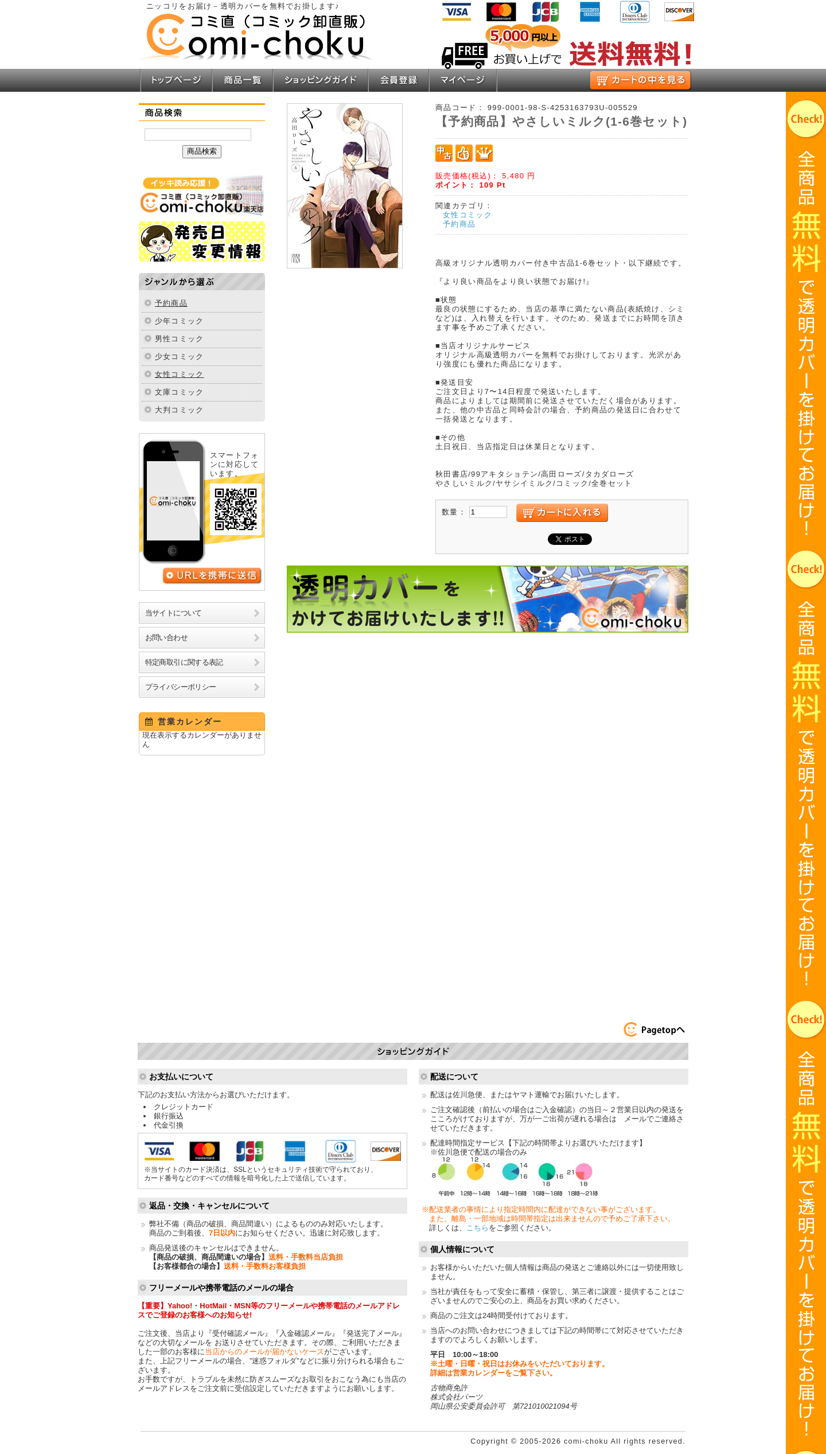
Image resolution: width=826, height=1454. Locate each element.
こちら (477, 1227)
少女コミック (179, 356)
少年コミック (179, 321)
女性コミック (179, 374)
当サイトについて (173, 613)
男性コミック (179, 338)
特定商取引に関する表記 (184, 662)
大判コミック (179, 410)
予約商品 (171, 303)
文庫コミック (179, 392)
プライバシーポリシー (180, 687)
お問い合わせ (166, 637)
